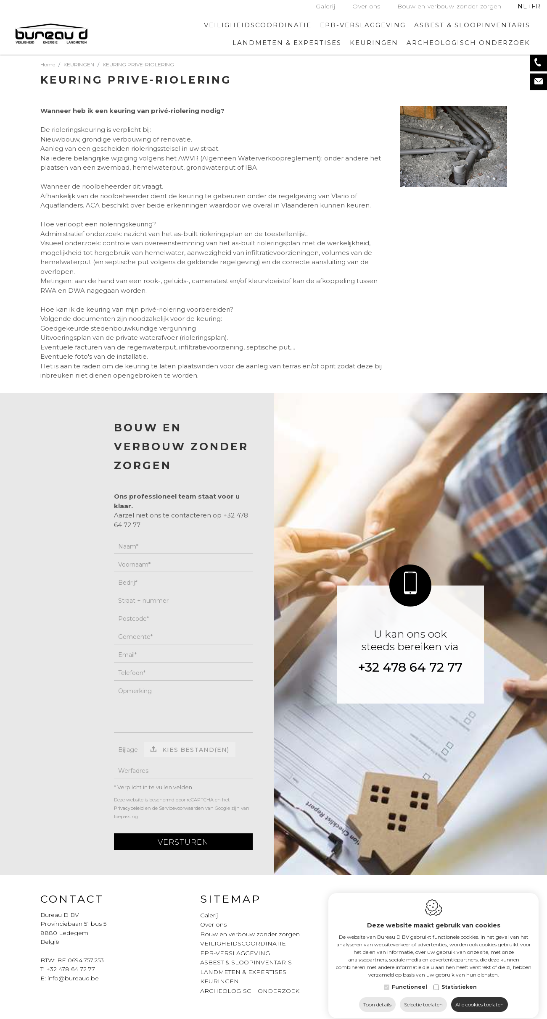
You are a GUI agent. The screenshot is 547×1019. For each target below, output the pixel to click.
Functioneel (409, 979)
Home (47, 64)
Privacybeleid (129, 808)
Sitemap (230, 899)
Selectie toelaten (423, 997)
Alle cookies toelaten (479, 997)
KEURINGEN (219, 981)
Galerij (326, 6)
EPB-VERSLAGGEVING (363, 25)
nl (522, 6)
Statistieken (459, 979)
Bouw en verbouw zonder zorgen (449, 6)
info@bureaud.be (73, 978)
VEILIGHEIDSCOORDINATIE (258, 25)
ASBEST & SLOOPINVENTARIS (472, 25)
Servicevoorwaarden (181, 808)
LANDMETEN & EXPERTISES (287, 43)
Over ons (366, 6)
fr (536, 6)
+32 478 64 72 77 (410, 667)
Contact (72, 899)
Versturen (183, 842)
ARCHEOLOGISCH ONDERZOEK (468, 43)
